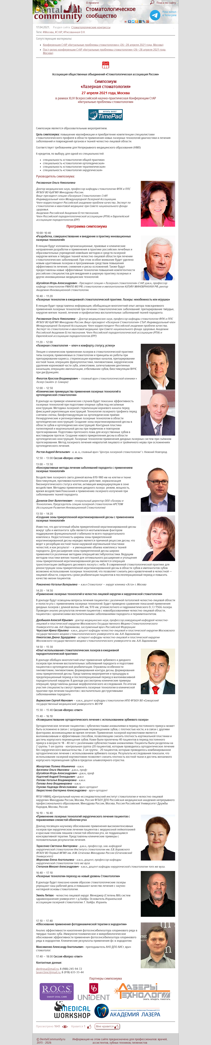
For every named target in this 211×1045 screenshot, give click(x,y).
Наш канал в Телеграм (169, 13)
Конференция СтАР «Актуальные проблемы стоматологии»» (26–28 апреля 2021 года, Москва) (103, 45)
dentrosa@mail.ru (47, 969)
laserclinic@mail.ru (48, 972)
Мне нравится (107, 1026)
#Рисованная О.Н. (74, 32)
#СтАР (58, 32)
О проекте (92, 2)
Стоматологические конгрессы (90, 27)
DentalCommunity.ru (52, 1039)
